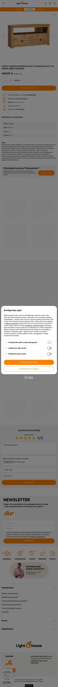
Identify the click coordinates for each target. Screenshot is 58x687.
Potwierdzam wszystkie (29, 362)
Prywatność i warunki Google (34, 325)
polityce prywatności (11, 323)
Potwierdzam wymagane (29, 369)
